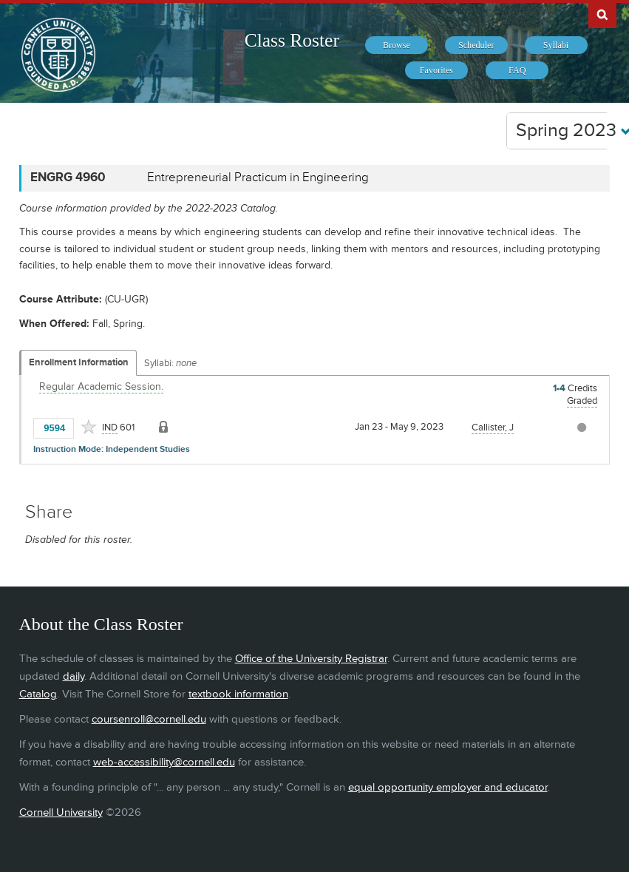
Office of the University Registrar (311, 659)
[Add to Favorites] (89, 427)
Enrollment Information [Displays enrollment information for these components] (79, 362)
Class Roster (292, 40)
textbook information (238, 694)
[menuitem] (396, 45)
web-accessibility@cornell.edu (164, 762)
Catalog (38, 694)
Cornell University (61, 812)
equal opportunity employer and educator (448, 787)
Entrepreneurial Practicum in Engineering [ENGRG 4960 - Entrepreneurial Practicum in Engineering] (258, 177)
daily (73, 676)
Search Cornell (602, 14)
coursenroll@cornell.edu (149, 719)
